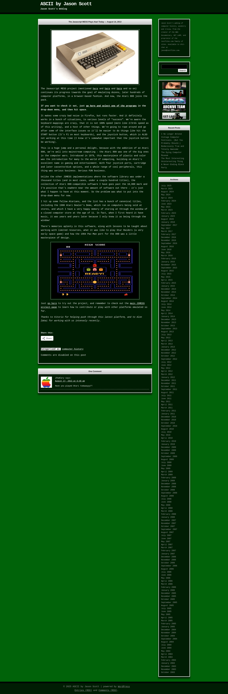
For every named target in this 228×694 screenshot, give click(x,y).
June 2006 (166, 575)
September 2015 (169, 268)
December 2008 (168, 484)
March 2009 (167, 475)
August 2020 (167, 219)
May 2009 (165, 468)
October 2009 (168, 453)
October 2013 (168, 326)
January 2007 (168, 554)
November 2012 (168, 353)
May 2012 (165, 368)
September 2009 (169, 456)
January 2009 (168, 481)
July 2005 (166, 608)
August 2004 (167, 642)
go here (52, 303)
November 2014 (168, 292)
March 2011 (167, 408)
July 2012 (166, 362)
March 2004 (167, 657)
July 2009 (166, 462)
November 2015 (168, 265)
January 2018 (168, 222)
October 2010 (168, 423)
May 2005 (165, 614)
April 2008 (167, 508)
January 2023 (168, 216)
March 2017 (167, 231)
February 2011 (168, 411)
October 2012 (168, 356)
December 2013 (168, 319)
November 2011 (168, 383)
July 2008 (166, 499)
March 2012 (167, 374)
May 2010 (165, 435)
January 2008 (168, 517)
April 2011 (167, 405)
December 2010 (168, 417)
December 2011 (168, 380)
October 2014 (168, 295)
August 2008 (167, 496)
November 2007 (168, 523)
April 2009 (167, 472)
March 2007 (167, 548)
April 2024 (167, 198)
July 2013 (166, 335)
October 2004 (168, 636)
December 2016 (168, 237)
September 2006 (169, 566)
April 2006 (167, 581)
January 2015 (168, 286)
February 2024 (168, 201)
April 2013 (167, 341)
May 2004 (165, 651)
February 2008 (168, 514)
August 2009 (167, 459)
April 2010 (167, 438)
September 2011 (169, 389)
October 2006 (168, 563)
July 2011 (166, 396)
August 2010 (167, 429)
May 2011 (165, 402)
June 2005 (166, 611)
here (95, 88)
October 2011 (168, 386)
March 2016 (167, 256)
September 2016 (169, 243)
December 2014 (168, 289)
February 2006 (168, 587)
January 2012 (168, 377)
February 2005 (168, 624)
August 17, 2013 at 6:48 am (70, 381)
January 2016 (168, 262)
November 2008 (168, 487)
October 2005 (168, 599)
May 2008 (165, 505)
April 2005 (167, 618)
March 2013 (167, 344)
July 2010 (166, 432)
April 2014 (167, 313)
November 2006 (168, 560)
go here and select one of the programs (111, 106)
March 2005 (167, 621)
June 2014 (166, 307)
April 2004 (167, 654)
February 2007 (168, 551)
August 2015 (167, 271)
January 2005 (168, 627)
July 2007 (166, 535)
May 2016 (165, 253)
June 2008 (166, 502)
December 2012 (168, 350)
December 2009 (168, 447)
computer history (72, 349)
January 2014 (168, 316)
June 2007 (166, 539)
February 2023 (168, 213)
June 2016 (166, 250)
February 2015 (168, 283)
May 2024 (165, 195)
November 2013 (168, 322)
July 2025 (166, 186)
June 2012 (166, 365)
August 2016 (167, 247)
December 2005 (168, 593)
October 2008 (168, 490)
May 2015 (165, 277)
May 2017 (165, 228)
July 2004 (166, 645)
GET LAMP (177, 35)
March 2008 (167, 511)
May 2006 (165, 578)
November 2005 (168, 596)
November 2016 (168, 240)
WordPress (124, 686)
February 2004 (168, 660)
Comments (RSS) (108, 690)
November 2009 (168, 450)
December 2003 (168, 666)
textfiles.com (167, 41)
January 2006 (168, 590)
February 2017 (168, 234)
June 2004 (166, 648)
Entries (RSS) (83, 690)
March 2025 (167, 189)
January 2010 (168, 444)
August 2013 (167, 332)
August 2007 (167, 532)
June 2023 (166, 204)
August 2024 (167, 192)
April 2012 (167, 371)
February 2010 (168, 441)
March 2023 (167, 210)
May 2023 (165, 207)
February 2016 (168, 259)
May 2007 (165, 542)
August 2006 (167, 569)
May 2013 (165, 338)
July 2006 (166, 572)
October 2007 (168, 526)
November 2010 (168, 420)
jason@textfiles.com (170, 50)
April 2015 (167, 280)
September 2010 (169, 426)
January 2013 (168, 347)
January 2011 (168, 414)
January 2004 (168, 663)
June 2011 (166, 399)
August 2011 (167, 393)
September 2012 (169, 359)
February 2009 (168, 478)
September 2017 (169, 225)
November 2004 (168, 633)
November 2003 (168, 669)
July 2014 (166, 304)
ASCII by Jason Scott (66, 4)
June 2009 (166, 465)
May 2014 (165, 310)
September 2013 (169, 329)
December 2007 (168, 520)
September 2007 (169, 529)
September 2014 (169, 298)
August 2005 (167, 605)
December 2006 (168, 557)
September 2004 (169, 639)
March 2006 (167, 584)
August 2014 (167, 301)
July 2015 (166, 274)
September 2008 (169, 493)
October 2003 (168, 672)
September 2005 (169, 602)
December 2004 (168, 630)
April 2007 (167, 545)
